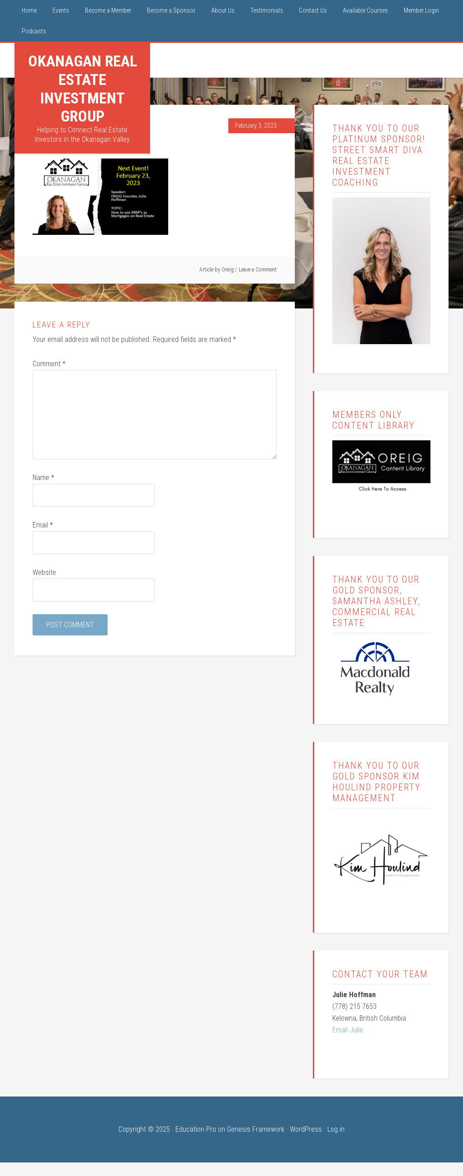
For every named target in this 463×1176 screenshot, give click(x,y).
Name (43, 477)
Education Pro (195, 1129)
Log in (336, 1129)
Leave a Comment (258, 269)
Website (44, 572)
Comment (49, 363)
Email (43, 525)
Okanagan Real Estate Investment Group (82, 88)
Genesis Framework (255, 1129)
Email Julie (347, 1030)
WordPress (306, 1129)
